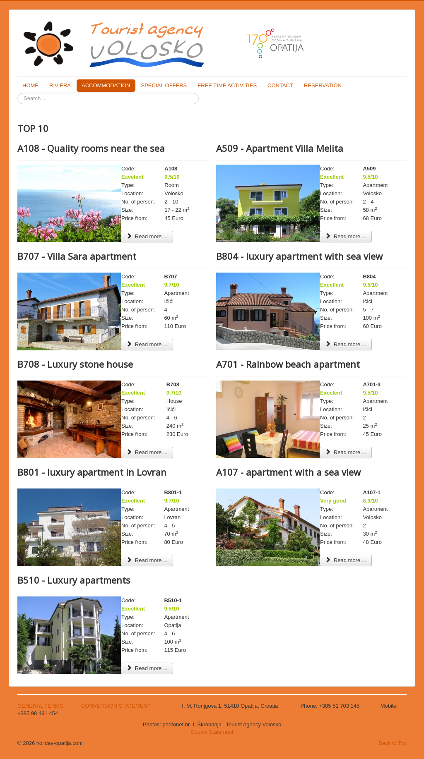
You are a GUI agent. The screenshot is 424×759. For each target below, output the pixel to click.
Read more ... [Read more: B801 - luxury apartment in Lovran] (147, 560)
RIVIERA (60, 85)
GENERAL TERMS (41, 706)
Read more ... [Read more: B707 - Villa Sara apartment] (147, 344)
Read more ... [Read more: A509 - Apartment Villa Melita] (345, 236)
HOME (30, 85)
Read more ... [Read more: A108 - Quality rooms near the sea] (147, 236)
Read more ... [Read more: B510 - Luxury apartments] (147, 668)
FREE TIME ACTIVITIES (227, 85)
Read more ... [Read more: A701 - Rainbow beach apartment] (345, 452)
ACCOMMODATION (106, 85)
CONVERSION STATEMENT (116, 706)
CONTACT (280, 85)
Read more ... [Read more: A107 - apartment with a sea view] (345, 560)
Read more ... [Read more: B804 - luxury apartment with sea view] (345, 344)
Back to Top (392, 743)
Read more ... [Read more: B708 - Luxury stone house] (147, 452)
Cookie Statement (211, 732)
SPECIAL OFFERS (164, 85)
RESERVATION (323, 85)
